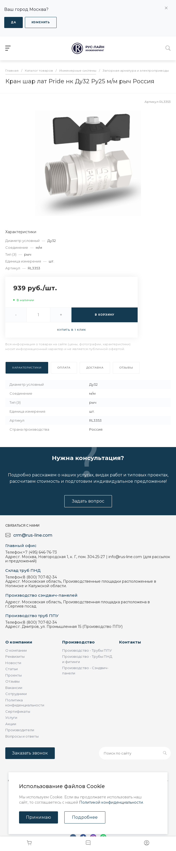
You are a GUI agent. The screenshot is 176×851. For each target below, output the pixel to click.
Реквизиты (15, 656)
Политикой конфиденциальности (111, 802)
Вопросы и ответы (22, 736)
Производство (78, 642)
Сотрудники (16, 694)
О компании (18, 642)
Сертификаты (17, 711)
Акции (10, 724)
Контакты (130, 642)
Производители (19, 730)
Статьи (11, 669)
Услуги (11, 717)
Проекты (13, 675)
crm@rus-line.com (32, 535)
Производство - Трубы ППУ (87, 650)
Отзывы (12, 681)
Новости (13, 663)
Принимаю (38, 817)
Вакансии (13, 688)
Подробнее (85, 817)
